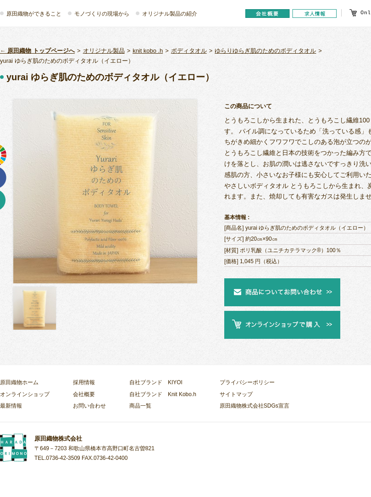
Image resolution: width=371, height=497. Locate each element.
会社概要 (84, 394)
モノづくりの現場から (101, 14)
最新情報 (11, 406)
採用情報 (84, 382)
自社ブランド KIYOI (156, 382)
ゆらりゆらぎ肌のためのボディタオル (265, 50)
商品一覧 (140, 406)
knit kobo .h (148, 50)
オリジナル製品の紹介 (169, 14)
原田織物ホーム (19, 382)
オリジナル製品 (104, 50)
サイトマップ (236, 394)
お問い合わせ (89, 406)
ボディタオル (189, 50)
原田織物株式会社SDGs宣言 (254, 406)
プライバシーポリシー (247, 382)
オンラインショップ (25, 394)
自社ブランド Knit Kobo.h (162, 394)
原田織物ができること (33, 14)
